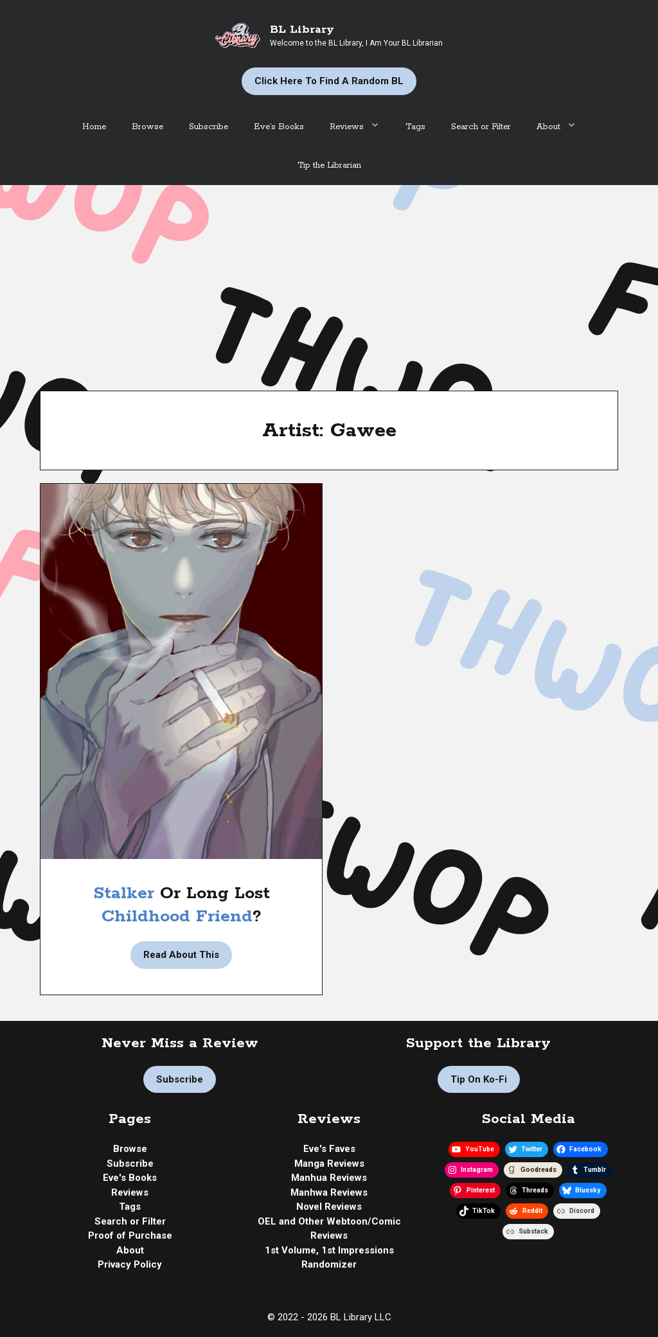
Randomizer (329, 1264)
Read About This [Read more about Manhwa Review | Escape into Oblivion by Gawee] (181, 955)
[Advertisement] (329, 281)
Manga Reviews (329, 1163)
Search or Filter (481, 126)
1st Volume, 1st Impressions (329, 1250)
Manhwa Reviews (329, 1192)
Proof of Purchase (130, 1235)
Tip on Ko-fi (478, 1079)
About (563, 127)
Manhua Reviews (329, 1177)
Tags (415, 126)
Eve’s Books (279, 126)
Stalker (126, 893)
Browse (147, 126)
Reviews (361, 127)
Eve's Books (130, 1177)
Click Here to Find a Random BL (329, 81)
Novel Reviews (329, 1206)
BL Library (302, 29)
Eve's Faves (329, 1149)
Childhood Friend (177, 916)
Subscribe (208, 126)
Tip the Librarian (329, 165)
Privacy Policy (130, 1264)
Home (94, 126)
